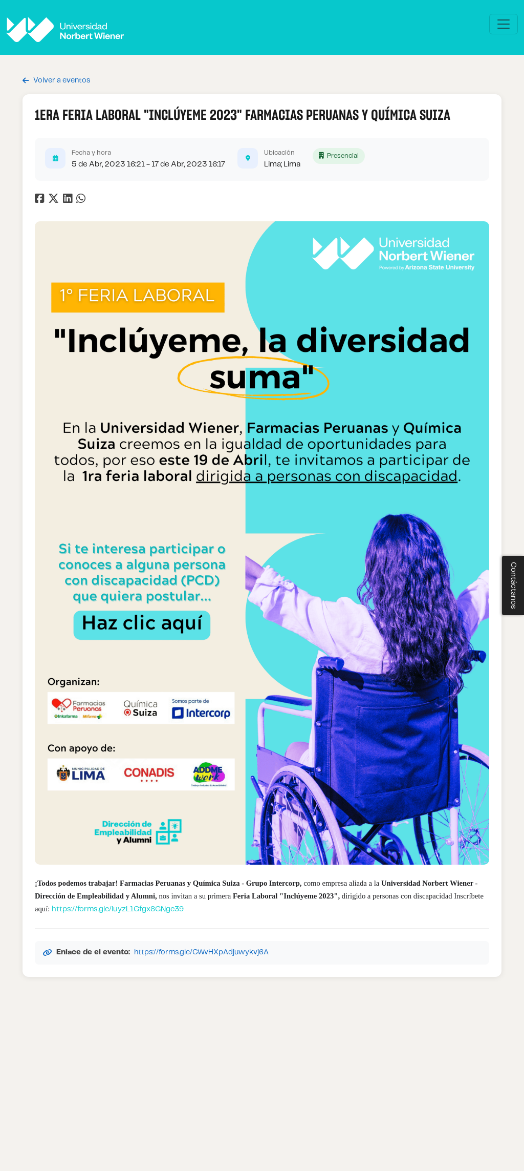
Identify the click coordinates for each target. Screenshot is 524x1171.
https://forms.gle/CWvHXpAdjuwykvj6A (201, 952)
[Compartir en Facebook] (41, 200)
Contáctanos (513, 585)
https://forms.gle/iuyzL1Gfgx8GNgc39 (118, 909)
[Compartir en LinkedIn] (69, 200)
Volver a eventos (56, 81)
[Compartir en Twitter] (54, 200)
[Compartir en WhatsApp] (82, 200)
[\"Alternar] (503, 24)
